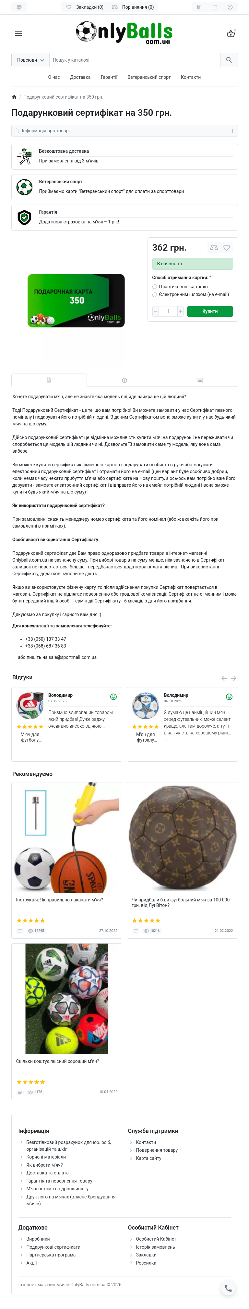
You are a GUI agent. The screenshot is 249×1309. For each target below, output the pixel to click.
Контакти (191, 77)
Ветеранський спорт (149, 77)
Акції (32, 1263)
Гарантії (109, 77)
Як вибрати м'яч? (45, 1165)
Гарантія (48, 212)
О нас (54, 77)
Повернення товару (157, 1150)
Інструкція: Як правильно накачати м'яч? (59, 899)
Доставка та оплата (48, 1172)
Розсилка (146, 1263)
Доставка (80, 77)
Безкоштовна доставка (64, 151)
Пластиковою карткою (183, 286)
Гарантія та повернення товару (59, 1181)
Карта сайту (148, 1158)
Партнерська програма (51, 1254)
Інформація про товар (124, 131)
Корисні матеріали (46, 1157)
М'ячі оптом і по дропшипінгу (58, 1188)
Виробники (38, 1239)
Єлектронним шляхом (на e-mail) (194, 294)
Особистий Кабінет (156, 1239)
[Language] (19, 7)
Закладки (146, 1254)
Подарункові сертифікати (54, 1247)
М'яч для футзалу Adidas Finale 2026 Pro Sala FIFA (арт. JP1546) (145, 737)
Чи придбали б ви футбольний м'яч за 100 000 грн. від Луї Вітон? (181, 902)
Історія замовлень (155, 1247)
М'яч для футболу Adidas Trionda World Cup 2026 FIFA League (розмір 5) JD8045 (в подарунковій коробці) (30, 737)
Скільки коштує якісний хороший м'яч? (57, 1061)
